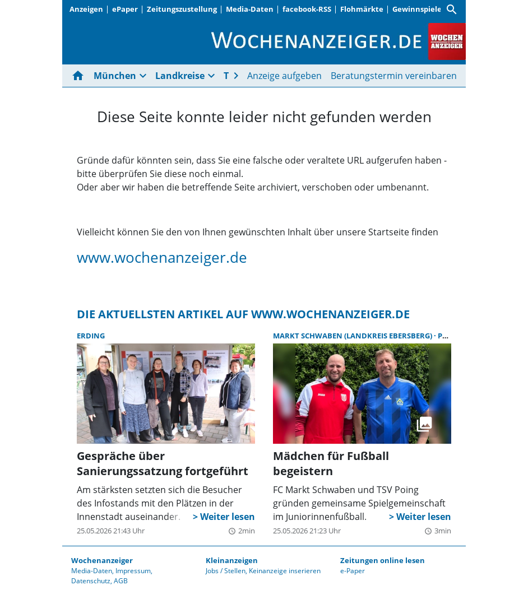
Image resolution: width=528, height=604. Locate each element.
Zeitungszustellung (182, 9)
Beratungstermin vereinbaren (394, 75)
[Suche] (452, 9)
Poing (449, 336)
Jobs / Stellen (226, 570)
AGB (121, 581)
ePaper (125, 9)
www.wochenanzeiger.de (162, 257)
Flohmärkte (361, 9)
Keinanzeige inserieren (285, 570)
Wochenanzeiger (102, 560)
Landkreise (180, 75)
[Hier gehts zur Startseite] (80, 75)
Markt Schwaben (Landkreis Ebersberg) (353, 336)
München (115, 75)
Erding (91, 336)
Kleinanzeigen (232, 560)
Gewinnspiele (417, 9)
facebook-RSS (306, 9)
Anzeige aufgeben (284, 75)
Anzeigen (86, 9)
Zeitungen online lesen (382, 560)
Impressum (133, 570)
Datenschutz (90, 581)
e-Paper (352, 570)
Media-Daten (250, 9)
